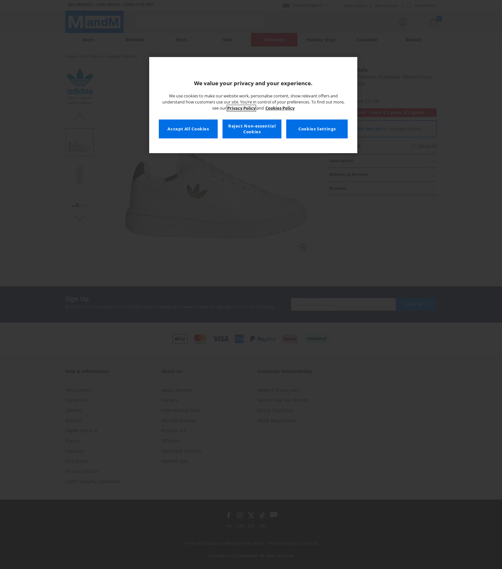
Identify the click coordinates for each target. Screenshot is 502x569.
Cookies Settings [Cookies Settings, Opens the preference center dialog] (317, 129)
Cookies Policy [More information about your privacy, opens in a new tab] (280, 108)
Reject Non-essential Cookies (252, 129)
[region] (253, 105)
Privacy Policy (241, 108)
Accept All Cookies (188, 129)
